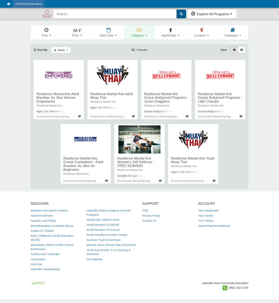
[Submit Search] (181, 14)
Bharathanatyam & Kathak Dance (52, 225)
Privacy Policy (151, 215)
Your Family (205, 215)
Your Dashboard (208, 210)
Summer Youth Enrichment (104, 239)
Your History (206, 220)
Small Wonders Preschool (103, 229)
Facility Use (38, 254)
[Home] (8, 4)
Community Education (28, 3)
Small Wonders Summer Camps (107, 234)
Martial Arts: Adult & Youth (103, 219)
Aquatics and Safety (43, 220)
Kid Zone (36, 264)
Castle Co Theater (42, 230)
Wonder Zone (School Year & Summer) (111, 244)
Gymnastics (38, 259)
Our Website (94, 259)
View (223, 49)
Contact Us (149, 220)
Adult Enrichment (41, 215)
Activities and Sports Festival (49, 210)
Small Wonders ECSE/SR (103, 224)
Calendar (54, 254)
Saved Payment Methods (214, 225)
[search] (115, 14)
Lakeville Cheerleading (45, 269)
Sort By (41, 49)
